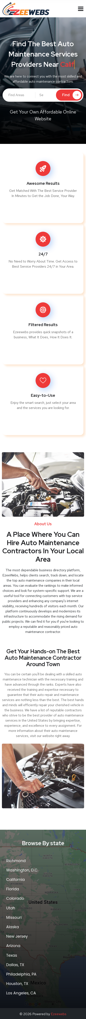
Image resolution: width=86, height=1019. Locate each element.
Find (71, 95)
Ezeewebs (58, 1014)
